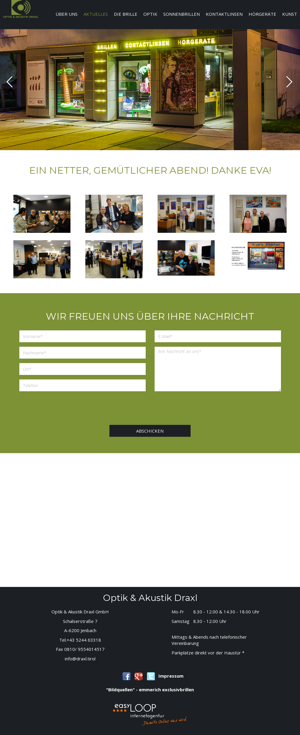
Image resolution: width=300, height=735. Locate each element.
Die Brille (125, 14)
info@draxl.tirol (80, 659)
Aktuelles (96, 14)
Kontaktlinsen (224, 14)
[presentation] (154, 407)
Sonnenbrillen (181, 14)
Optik (150, 14)
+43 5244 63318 (84, 640)
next (289, 82)
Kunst (289, 14)
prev (9, 82)
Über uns (67, 14)
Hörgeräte (262, 14)
